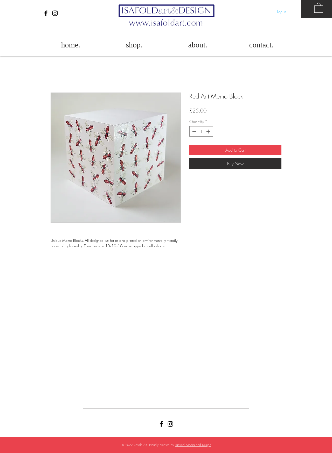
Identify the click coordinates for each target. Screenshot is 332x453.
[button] (318, 7)
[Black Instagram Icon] (55, 13)
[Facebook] (46, 13)
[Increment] (208, 131)
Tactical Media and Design (193, 445)
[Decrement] (193, 131)
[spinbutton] (201, 131)
